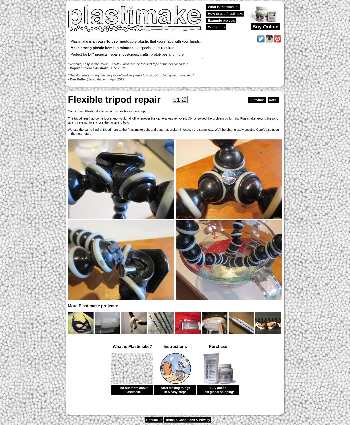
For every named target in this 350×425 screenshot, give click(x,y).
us (216, 27)
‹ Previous (257, 100)
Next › (273, 100)
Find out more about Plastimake (132, 390)
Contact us (154, 420)
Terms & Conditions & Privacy (187, 420)
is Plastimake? (223, 7)
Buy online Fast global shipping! (218, 390)
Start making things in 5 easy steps (175, 390)
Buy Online (265, 26)
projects (221, 20)
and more (176, 54)
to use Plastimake (225, 13)
